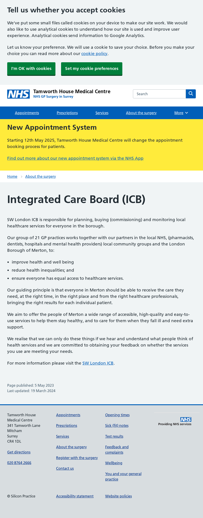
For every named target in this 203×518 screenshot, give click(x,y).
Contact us (65, 468)
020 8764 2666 (19, 462)
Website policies (118, 496)
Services (102, 113)
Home (12, 176)
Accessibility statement (75, 496)
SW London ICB (98, 363)
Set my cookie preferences (91, 68)
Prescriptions (67, 113)
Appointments (27, 113)
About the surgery (141, 113)
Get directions (18, 452)
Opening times (117, 415)
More (181, 113)
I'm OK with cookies (31, 68)
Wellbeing (113, 463)
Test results (114, 436)
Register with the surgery (77, 458)
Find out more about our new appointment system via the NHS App (75, 158)
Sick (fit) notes (116, 425)
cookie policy (94, 53)
